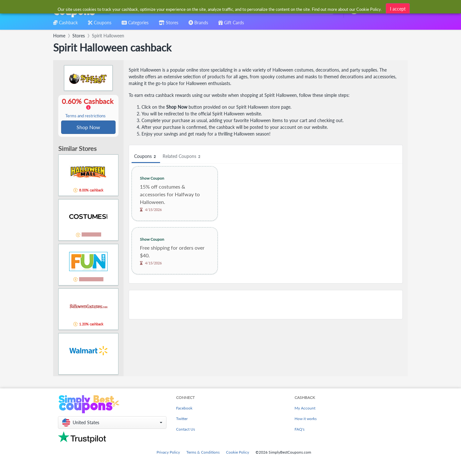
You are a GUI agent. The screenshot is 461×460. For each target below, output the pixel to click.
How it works (306, 418)
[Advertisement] (265, 304)
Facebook (184, 408)
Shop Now (88, 127)
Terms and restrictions (85, 116)
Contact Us (185, 429)
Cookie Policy (237, 452)
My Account (305, 408)
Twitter (182, 418)
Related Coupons (182, 156)
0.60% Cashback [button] (88, 108)
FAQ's (299, 429)
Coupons (146, 156)
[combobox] (220, 9)
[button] (112, 422)
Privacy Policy (168, 452)
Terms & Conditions (203, 452)
